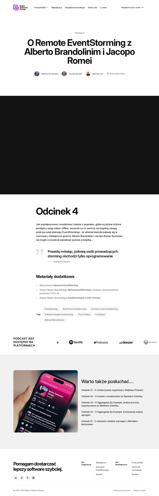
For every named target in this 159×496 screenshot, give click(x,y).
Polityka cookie (139, 490)
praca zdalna (84, 314)
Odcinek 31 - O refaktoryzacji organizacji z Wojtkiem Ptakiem (112, 390)
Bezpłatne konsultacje (75, 7)
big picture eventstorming (74, 309)
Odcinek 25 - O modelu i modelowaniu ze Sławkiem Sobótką (111, 396)
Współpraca (56, 7)
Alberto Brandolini (49, 74)
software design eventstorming (59, 314)
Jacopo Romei (75, 74)
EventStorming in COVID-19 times (84, 298)
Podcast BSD (40, 7)
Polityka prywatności (122, 490)
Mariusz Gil (97, 74)
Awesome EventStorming (65, 285)
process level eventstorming (104, 309)
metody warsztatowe (54, 320)
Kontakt (99, 474)
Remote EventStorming (79, 290)
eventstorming (51, 309)
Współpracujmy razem (132, 7)
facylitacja (100, 314)
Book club (92, 7)
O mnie (103, 7)
